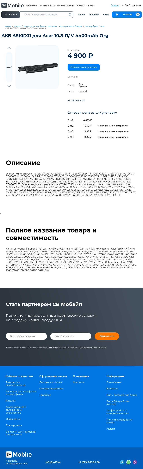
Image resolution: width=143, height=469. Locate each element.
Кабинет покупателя (19, 376)
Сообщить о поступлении (83, 67)
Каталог (17, 26)
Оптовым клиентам (65, 5)
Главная (7, 26)
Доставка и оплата (47, 5)
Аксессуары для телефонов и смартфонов (16, 410)
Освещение (13, 419)
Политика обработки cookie (119, 421)
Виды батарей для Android (117, 402)
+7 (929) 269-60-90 (131, 5)
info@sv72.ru (53, 462)
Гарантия (80, 5)
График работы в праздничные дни (117, 412)
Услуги (110, 428)
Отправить (107, 336)
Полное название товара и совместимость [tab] (51, 234)
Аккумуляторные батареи (70, 26)
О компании (31, 5)
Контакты (90, 5)
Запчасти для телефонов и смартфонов (21, 393)
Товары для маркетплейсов (15, 383)
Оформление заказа (53, 376)
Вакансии (112, 388)
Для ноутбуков (91, 26)
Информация (115, 376)
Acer (102, 26)
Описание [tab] (23, 163)
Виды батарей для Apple (121, 395)
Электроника (14, 425)
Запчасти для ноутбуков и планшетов (40, 26)
